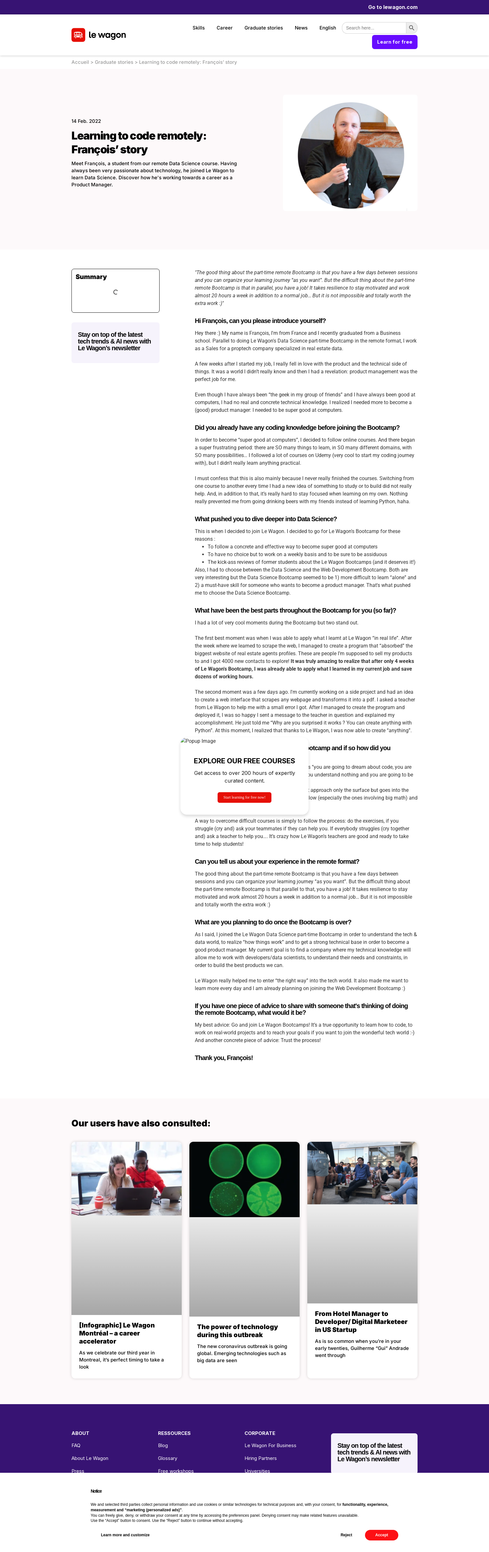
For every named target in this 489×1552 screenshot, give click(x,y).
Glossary (167, 1458)
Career (225, 28)
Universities (257, 1471)
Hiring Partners (260, 1458)
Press (77, 1471)
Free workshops (176, 1471)
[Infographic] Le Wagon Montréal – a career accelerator (117, 1333)
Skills (199, 28)
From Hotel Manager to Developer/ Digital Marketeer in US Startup (361, 1322)
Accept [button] (381, 1535)
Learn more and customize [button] (125, 1535)
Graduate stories (263, 28)
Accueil (80, 62)
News (301, 28)
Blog (163, 1445)
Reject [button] (346, 1535)
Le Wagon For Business (270, 1445)
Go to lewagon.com (393, 7)
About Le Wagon (89, 1458)
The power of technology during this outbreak (237, 1331)
